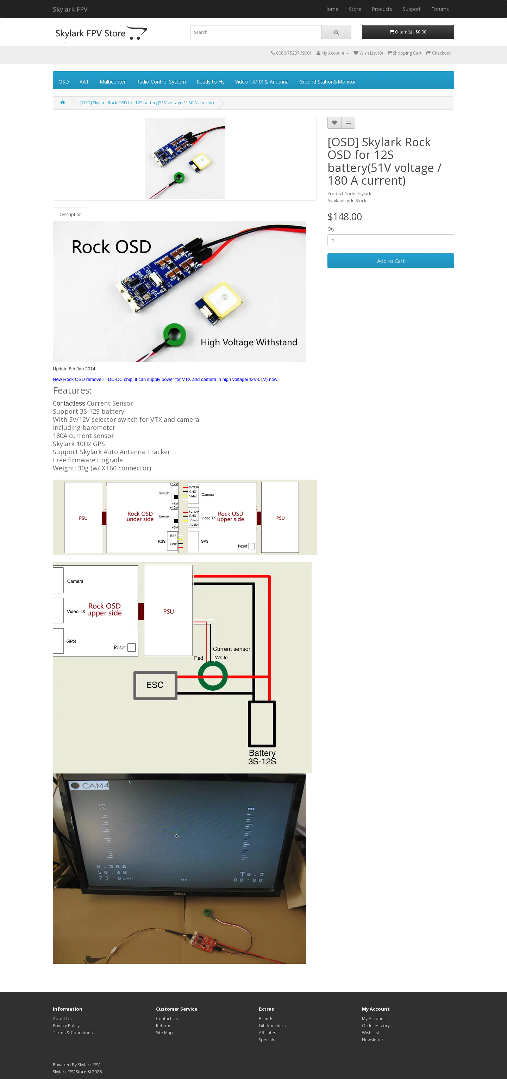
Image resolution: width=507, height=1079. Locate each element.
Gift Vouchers (272, 1026)
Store (355, 9)
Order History (376, 1026)
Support (412, 9)
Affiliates (267, 1033)
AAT (84, 81)
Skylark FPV (70, 9)
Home (331, 9)
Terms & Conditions (73, 1033)
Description (70, 214)
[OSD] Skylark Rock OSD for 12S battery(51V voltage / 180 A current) (147, 103)
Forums (440, 9)
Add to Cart (391, 260)
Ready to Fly (210, 81)
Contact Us (167, 1019)
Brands (266, 1019)
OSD (63, 81)
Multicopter (113, 81)
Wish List (370, 1033)
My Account (373, 1019)
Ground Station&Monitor (327, 81)
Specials (267, 1040)
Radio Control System (161, 81)
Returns (163, 1026)
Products (382, 9)
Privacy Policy (66, 1026)
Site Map (164, 1033)
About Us (62, 1019)
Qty (330, 229)
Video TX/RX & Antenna (262, 81)
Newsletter (372, 1040)
